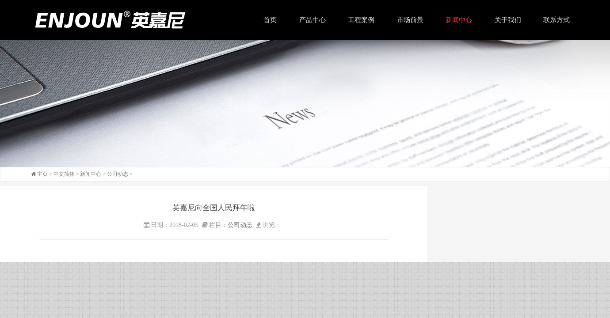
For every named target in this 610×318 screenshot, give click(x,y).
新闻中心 (90, 174)
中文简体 (64, 174)
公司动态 (117, 174)
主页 (42, 174)
